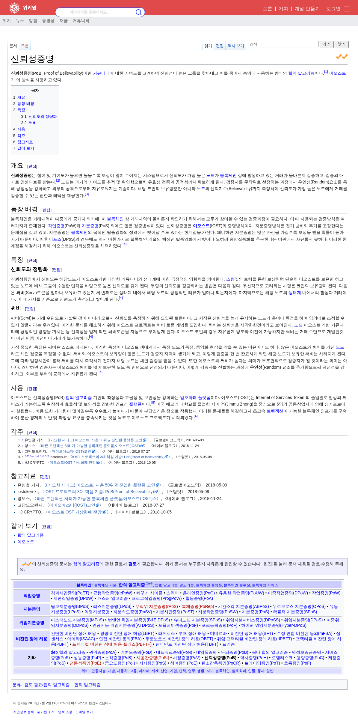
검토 (132, 563)
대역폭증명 (206, 652)
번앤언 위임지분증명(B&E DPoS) (139, 619)
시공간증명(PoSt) (152, 657)
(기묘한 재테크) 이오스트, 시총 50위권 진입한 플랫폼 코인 (95, 440)
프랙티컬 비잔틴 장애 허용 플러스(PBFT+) (112, 644)
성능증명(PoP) (87, 657)
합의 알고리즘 (301, 73)
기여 (283, 8)
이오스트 (337, 73)
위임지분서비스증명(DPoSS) (253, 619)
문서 (13, 45)
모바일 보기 (84, 712)
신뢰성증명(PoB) (220, 657)
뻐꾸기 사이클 (149, 593)
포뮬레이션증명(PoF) (178, 625)
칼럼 (33, 20)
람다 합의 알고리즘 (270, 652)
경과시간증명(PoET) (70, 593)
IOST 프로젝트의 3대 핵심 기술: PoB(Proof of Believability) (118, 457)
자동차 (122, 671)
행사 (261, 671)
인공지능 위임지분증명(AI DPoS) (123, 625)
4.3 (42, 455)
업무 (191, 671)
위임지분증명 (31, 622)
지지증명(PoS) (153, 663)
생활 (200, 671)
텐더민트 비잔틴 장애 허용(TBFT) (186, 644)
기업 (173, 671)
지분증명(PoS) (255, 611)
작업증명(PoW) (326, 593)
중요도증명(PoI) (120, 663)
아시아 (144, 671)
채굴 (63, 20)
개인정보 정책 (23, 712)
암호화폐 (188, 397)
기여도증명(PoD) (136, 652)
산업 (164, 671)
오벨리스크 (282, 657)
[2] (58, 180)
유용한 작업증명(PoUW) (241, 593)
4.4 (47, 455)
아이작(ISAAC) (81, 638)
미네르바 (218, 633)
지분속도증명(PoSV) (132, 611)
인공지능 (98, 671)
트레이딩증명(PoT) (262, 663)
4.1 (32, 455)
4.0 (27, 455)
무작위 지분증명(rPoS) (156, 606)
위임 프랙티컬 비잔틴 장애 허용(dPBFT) (254, 638)
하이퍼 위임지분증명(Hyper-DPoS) (273, 625)
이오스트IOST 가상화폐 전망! (73, 462)
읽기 (208, 45)
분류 (17, 684)
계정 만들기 (307, 8)
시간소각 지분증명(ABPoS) (243, 606)
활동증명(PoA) (199, 598)
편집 (220, 45)
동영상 (48, 20)
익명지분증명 (97, 611)
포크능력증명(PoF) (219, 625)
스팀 (230, 279)
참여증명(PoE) (184, 663)
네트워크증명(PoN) (174, 652)
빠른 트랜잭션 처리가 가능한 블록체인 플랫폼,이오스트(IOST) (90, 446)
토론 (267, 8)
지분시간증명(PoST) (175, 611)
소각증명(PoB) (118, 657)
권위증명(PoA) (103, 652)
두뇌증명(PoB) (234, 652)
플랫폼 (204, 397)
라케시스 (166, 633)
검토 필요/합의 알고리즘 (47, 684)
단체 (182, 671)
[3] (87, 194)
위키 (6, 20)
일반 (270, 671)
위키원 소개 (46, 712)
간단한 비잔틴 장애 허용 (73, 633)
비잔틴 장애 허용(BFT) (252, 633)
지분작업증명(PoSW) (218, 611)
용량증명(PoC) (310, 657)
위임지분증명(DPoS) (303, 619)
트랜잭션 (275, 411)
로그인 (333, 8)
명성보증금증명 (306, 652)
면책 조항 (65, 712)
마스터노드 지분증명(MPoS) (77, 619)
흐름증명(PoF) (297, 663)
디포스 (55, 239)
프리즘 (228, 644)
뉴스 (20, 20)
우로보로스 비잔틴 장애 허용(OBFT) (179, 638)
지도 (210, 671)
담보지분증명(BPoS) (70, 606)
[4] (124, 244)
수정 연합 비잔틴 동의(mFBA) (305, 633)
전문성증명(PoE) (85, 663)
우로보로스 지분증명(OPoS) (299, 606)
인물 (251, 671)
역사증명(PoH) (254, 657)
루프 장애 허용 (192, 633)
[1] (326, 71)
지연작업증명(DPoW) (73, 598)
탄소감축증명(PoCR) (221, 663)
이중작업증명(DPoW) (288, 593)
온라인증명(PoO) (199, 593)
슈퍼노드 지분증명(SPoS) (198, 619)
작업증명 (56, 225)
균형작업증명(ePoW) (112, 593)
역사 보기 (236, 45)
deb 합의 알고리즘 (68, 652)
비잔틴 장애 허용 (32, 638)
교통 (133, 671)
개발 (111, 671)
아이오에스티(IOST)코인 (71, 451)
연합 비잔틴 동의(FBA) (120, 638)
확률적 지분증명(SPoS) (295, 611)
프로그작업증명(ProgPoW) (157, 598)
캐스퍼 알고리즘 (112, 598)
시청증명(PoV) (186, 657)
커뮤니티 (80, 20)
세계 (155, 671)
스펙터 (172, 593)
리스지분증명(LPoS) (112, 606)
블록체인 (228, 175)
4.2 (37, 455)
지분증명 (90, 225)
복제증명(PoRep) (198, 606)
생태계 (294, 292)
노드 (210, 175)
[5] (153, 403)
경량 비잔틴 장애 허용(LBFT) (127, 633)
